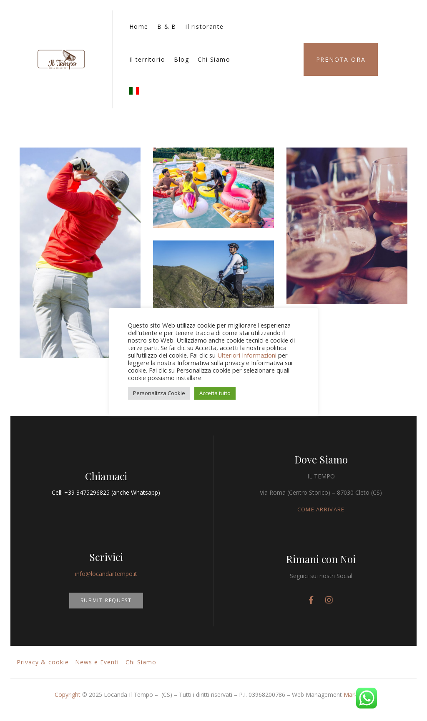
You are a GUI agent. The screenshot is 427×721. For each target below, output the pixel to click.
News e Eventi (97, 662)
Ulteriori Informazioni (246, 355)
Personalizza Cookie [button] (159, 393)
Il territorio (147, 59)
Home (138, 26)
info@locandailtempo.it (106, 574)
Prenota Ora (341, 59)
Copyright (67, 694)
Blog (181, 59)
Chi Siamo (214, 59)
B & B (166, 26)
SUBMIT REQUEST (105, 600)
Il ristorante (204, 26)
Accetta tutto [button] (215, 393)
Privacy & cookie (43, 662)
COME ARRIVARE (321, 509)
